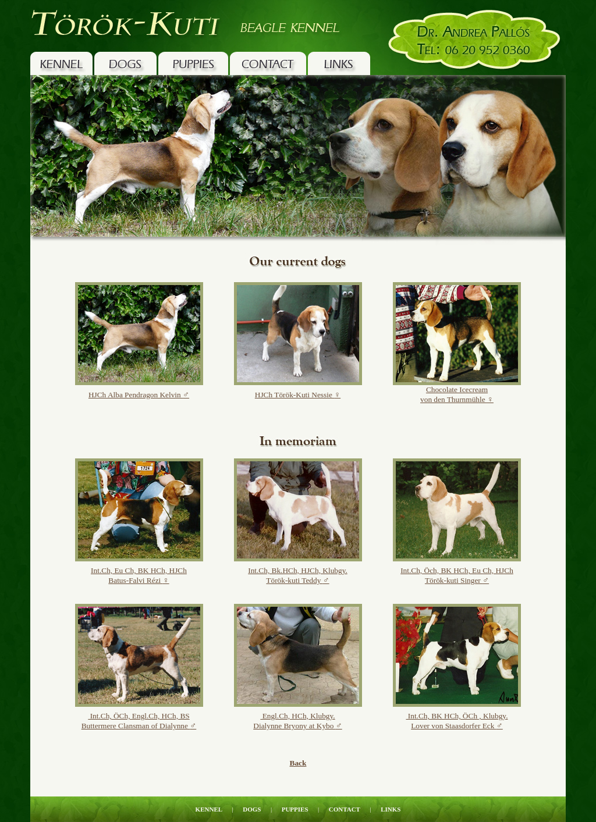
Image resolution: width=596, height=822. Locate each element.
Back (298, 763)
